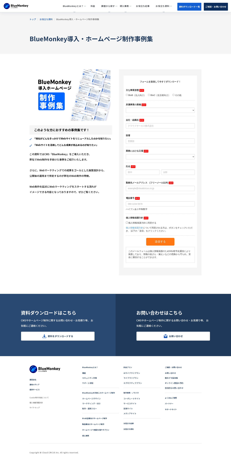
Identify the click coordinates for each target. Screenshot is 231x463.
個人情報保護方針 (37, 404)
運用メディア (35, 386)
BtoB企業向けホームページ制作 (95, 420)
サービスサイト (130, 405)
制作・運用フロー (89, 410)
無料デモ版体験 (171, 379)
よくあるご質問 (171, 399)
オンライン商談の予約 (174, 385)
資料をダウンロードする (60, 337)
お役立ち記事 (129, 425)
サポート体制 (87, 385)
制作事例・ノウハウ (132, 394)
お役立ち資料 (129, 430)
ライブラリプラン (131, 379)
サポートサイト (171, 411)
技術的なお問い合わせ (174, 389)
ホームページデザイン (91, 400)
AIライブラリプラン (132, 375)
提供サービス (35, 391)
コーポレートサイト (132, 400)
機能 (84, 375)
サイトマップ (35, 409)
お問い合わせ (176, 337)
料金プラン (128, 369)
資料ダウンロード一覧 (184, 6)
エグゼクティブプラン (133, 385)
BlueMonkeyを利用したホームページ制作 (100, 394)
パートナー (169, 405)
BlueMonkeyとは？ (90, 369)
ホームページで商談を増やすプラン (97, 431)
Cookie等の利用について (40, 399)
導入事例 (86, 437)
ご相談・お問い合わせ (214, 6)
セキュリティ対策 (89, 379)
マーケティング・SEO (91, 405)
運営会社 (33, 381)
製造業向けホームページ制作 (94, 426)
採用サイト (128, 410)
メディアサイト (130, 415)
